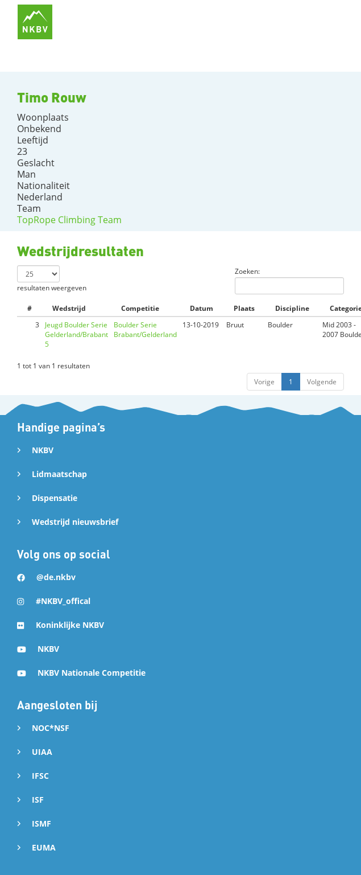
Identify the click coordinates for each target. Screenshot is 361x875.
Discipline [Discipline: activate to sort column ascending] (292, 308)
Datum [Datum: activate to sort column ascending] (201, 308)
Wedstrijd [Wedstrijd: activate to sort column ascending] (69, 308)
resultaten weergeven (51, 279)
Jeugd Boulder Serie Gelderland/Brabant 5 (76, 334)
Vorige (264, 382)
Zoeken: (289, 280)
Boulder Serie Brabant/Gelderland (145, 329)
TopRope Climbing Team (69, 219)
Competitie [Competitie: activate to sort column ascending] (140, 308)
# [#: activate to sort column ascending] (29, 308)
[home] (35, 22)
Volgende (322, 382)
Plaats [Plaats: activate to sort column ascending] (244, 308)
